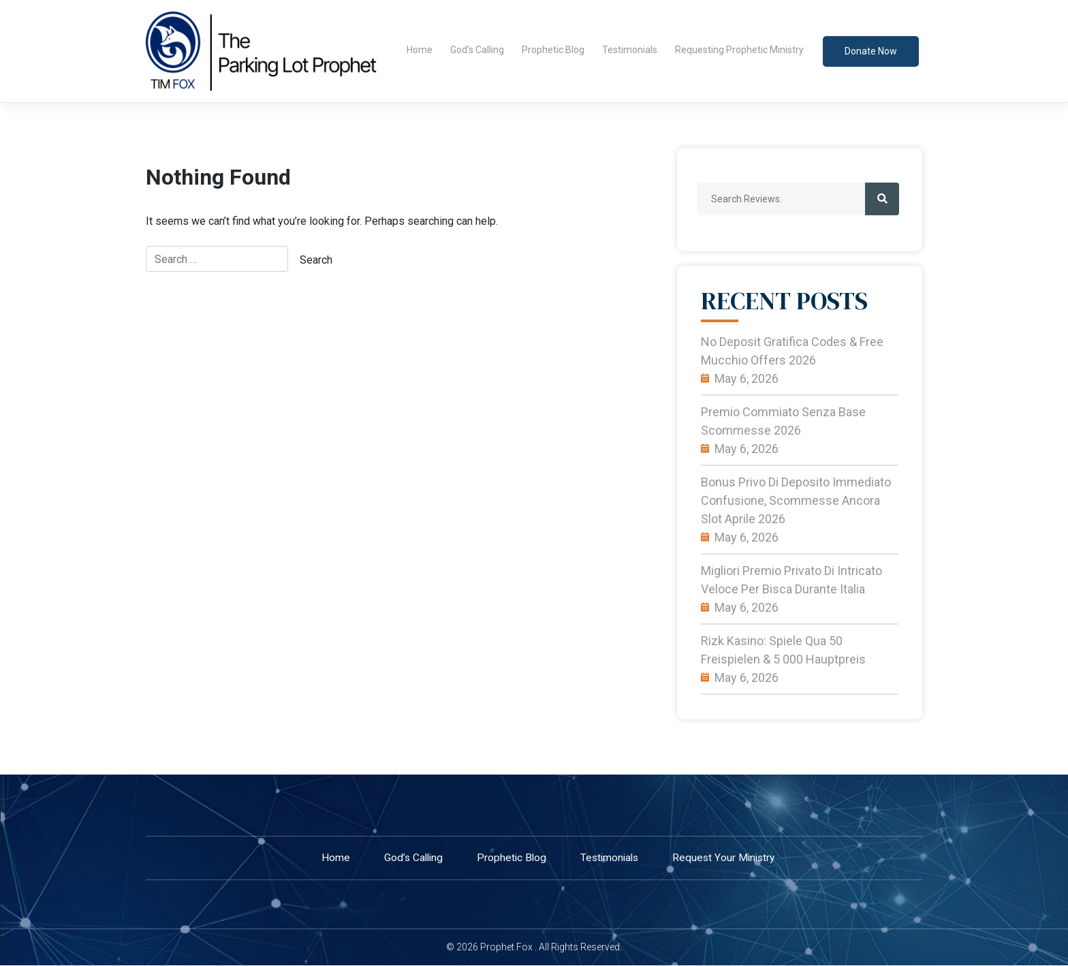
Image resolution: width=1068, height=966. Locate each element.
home (330, 858)
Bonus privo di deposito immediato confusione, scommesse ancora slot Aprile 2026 (796, 500)
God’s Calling (477, 49)
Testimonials (629, 49)
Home (420, 49)
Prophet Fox (506, 947)
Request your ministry (726, 858)
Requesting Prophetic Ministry (739, 49)
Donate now (871, 51)
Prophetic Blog (553, 49)
